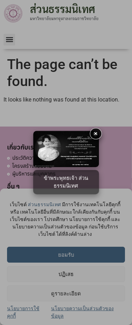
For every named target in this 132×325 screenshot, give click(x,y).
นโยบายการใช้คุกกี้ (23, 312)
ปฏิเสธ (66, 274)
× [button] (96, 133)
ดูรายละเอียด (66, 293)
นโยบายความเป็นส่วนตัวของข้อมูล (82, 312)
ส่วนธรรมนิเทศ (44, 204)
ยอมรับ (66, 255)
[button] (9, 39)
